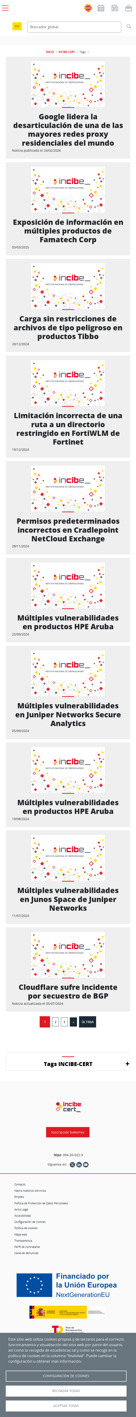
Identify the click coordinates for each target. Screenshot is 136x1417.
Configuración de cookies (30, 1222)
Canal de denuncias (26, 1253)
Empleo (19, 1197)
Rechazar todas (66, 1391)
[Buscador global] (74, 27)
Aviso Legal (21, 1209)
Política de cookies (26, 1228)
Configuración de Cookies (66, 1376)
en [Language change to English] (17, 26)
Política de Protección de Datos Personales (41, 1203)
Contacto (19, 1184)
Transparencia (23, 1240)
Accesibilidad (22, 1215)
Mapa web (20, 1234)
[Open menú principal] (4, 7)
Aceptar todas (66, 1406)
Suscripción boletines (67, 1132)
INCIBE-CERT (67, 52)
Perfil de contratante (27, 1247)
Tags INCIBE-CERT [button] (68, 1064)
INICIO (50, 52)
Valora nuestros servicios (30, 1190)
